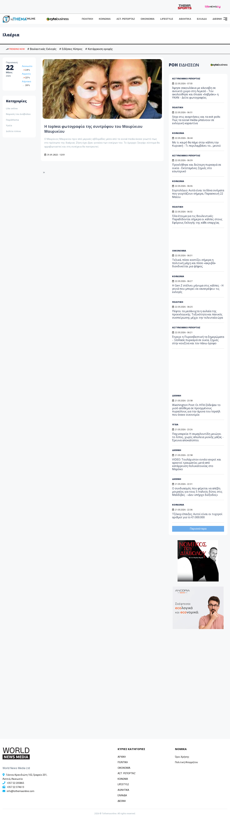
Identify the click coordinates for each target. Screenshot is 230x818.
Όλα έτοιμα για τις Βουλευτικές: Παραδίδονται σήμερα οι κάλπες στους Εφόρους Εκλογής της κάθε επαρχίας (197, 219)
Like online (12, 108)
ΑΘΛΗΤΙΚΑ (185, 19)
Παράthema (12, 119)
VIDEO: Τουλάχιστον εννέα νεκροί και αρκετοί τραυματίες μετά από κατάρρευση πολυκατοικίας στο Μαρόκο (196, 464)
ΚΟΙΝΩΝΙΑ (105, 19)
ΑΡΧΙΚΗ (122, 756)
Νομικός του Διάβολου (18, 114)
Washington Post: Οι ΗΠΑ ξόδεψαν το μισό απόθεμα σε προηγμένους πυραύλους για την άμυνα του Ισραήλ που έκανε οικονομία (196, 410)
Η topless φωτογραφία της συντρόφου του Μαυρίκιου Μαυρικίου (89, 128)
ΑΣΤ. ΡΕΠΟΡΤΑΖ (125, 19)
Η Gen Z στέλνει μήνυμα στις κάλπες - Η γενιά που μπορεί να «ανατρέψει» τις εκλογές (198, 289)
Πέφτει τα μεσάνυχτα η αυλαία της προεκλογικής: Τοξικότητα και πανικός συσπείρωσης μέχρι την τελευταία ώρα (197, 314)
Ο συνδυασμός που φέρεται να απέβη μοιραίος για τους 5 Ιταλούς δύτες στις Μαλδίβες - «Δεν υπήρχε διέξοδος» (197, 491)
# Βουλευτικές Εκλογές (42, 49)
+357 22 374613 (15, 787)
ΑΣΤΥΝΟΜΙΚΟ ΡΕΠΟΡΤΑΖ (186, 78)
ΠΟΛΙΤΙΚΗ (87, 19)
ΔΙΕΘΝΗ (217, 19)
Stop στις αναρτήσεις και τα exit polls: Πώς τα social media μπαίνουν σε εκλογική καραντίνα (196, 120)
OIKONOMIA (124, 768)
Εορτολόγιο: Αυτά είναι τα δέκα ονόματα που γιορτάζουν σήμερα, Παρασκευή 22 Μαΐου (198, 193)
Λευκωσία (27, 66)
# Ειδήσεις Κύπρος (70, 49)
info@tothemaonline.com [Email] (20, 791)
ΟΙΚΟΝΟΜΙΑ (147, 19)
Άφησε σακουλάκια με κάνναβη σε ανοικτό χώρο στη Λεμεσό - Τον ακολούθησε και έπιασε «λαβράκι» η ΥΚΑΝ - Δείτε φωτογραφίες (195, 93)
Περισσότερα (198, 528)
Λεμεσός (26, 74)
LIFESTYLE (166, 19)
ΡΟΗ (184, 65)
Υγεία (9, 125)
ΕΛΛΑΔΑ (202, 19)
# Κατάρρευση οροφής (99, 49)
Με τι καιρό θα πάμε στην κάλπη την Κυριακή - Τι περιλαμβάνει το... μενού (196, 144)
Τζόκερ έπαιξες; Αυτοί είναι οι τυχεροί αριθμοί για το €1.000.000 (197, 515)
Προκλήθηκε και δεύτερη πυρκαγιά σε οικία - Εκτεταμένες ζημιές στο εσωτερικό (196, 168)
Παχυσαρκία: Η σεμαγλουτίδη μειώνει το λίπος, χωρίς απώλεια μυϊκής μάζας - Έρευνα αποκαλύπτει (198, 437)
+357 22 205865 (15, 783)
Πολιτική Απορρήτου (186, 762)
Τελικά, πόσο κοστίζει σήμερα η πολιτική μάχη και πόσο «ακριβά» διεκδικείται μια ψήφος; (194, 263)
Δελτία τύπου (13, 131)
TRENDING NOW (15, 49)
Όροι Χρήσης (182, 756)
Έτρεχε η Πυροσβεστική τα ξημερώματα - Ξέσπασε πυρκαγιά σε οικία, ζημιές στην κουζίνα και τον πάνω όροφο (198, 340)
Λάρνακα (26, 81)
